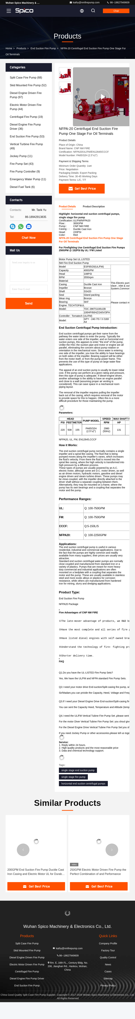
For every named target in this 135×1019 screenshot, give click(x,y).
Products (21, 48)
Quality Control (108, 974)
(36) (25, 126)
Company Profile (108, 960)
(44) (25, 107)
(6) (22, 186)
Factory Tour (108, 967)
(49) (26, 146)
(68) (26, 77)
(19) (26, 116)
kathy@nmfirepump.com (84, 2)
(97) (26, 95)
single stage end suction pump (77, 787)
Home (9, 48)
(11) (21, 156)
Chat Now (29, 237)
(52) (28, 85)
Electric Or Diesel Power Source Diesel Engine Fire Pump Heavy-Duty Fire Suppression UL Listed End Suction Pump (33, 889)
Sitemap (107, 995)
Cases (108, 988)
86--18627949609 (118, 2)
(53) (27, 136)
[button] (23, 866)
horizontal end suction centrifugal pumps (83, 800)
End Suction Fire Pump (43, 48)
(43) (21, 163)
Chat (116, 10)
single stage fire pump (73, 793)
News (108, 981)
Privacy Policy (108, 1002)
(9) (25, 171)
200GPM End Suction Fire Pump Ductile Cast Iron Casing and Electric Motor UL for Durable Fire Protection (98, 889)
